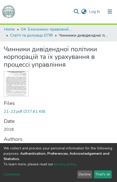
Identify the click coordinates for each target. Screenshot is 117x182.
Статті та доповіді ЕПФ (31, 35)
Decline (85, 174)
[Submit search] (76, 11)
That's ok (102, 174)
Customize (12, 174)
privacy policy (65, 164)
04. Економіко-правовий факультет (46, 29)
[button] (84, 12)
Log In (95, 11)
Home (9, 29)
